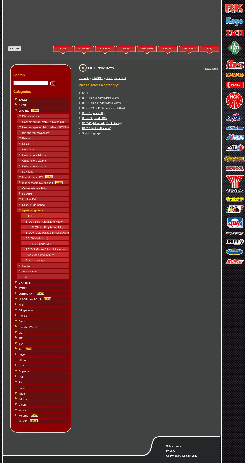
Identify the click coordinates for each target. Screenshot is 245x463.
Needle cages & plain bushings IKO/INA (45, 127)
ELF (21, 332)
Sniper (22, 388)
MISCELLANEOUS (30, 299)
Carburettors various (34, 166)
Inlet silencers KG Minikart (37, 182)
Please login (210, 68)
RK (20, 382)
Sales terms (173, 446)
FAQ (209, 48)
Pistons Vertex (30, 116)
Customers (188, 48)
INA (21, 343)
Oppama (24, 371)
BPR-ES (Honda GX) (38, 243)
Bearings (27, 138)
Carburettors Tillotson (34, 155)
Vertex (22, 410)
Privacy (170, 450)
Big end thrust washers (35, 132)
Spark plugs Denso (33, 205)
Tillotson (23, 399)
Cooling (26, 266)
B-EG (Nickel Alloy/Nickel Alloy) (44, 221)
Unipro (22, 404)
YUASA (23, 421)
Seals (25, 144)
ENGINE (97, 78)
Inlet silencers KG (32, 177)
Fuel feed (27, 171)
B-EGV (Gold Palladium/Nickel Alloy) (47, 232)
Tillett (22, 393)
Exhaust (27, 193)
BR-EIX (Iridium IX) (37, 238)
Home (63, 48)
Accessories (29, 271)
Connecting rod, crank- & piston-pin (43, 121)
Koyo (22, 354)
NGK (21, 365)
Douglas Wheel (28, 327)
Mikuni (22, 360)
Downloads (147, 48)
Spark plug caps (35, 260)
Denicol (23, 315)
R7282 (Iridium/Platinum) (40, 254)
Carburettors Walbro (34, 160)
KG (20, 349)
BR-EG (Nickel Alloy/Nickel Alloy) (45, 227)
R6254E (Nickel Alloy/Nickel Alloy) (46, 249)
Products (105, 48)
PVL (21, 376)
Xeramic (23, 415)
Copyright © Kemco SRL (181, 455)
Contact (167, 48)
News (126, 48)
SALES (30, 216)
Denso (22, 321)
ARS (21, 304)
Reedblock (28, 149)
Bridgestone (26, 310)
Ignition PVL (29, 199)
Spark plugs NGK (116, 78)
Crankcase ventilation (34, 188)
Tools (25, 277)
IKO (21, 338)
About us (84, 48)
